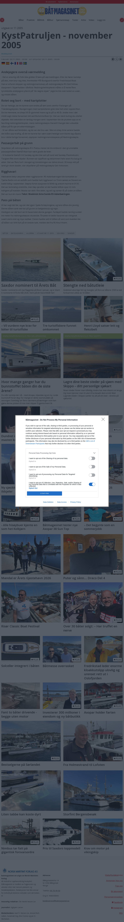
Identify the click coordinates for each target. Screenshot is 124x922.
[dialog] (62, 461)
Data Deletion (48, 502)
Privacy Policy (75, 502)
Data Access (62, 502)
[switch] (92, 458)
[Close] (104, 420)
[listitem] (62, 453)
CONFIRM (44, 493)
